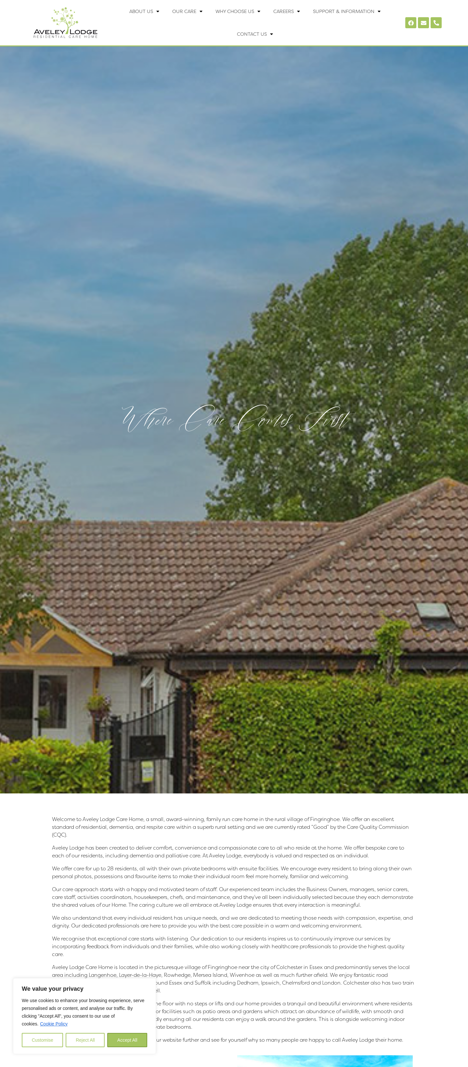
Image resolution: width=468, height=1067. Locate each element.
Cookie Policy (54, 1023)
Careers (286, 11)
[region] (84, 1016)
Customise (42, 1040)
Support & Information (347, 11)
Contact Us (255, 34)
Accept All (127, 1040)
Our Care (187, 11)
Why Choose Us (237, 11)
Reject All (85, 1040)
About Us (144, 11)
